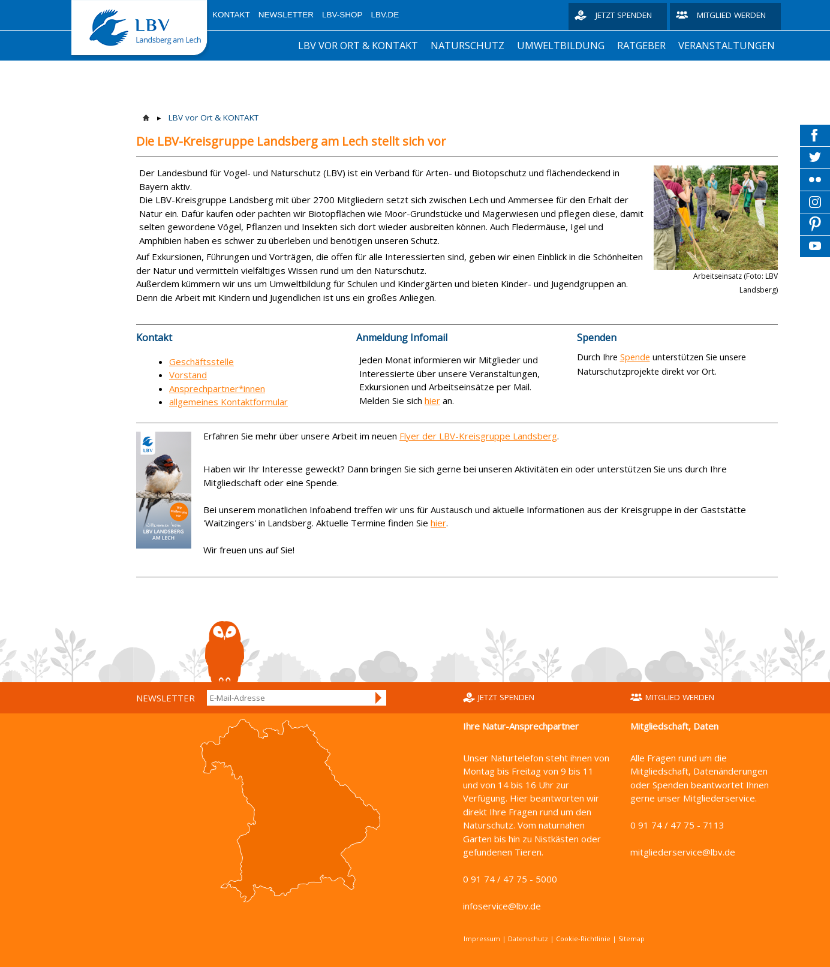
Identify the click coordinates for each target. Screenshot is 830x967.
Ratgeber (641, 45)
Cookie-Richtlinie (583, 938)
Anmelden (379, 698)
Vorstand (188, 375)
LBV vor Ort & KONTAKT (358, 45)
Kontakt (231, 14)
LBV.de (385, 14)
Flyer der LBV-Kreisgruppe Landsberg (478, 436)
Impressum (482, 938)
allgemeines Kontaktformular (228, 402)
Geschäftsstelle (201, 361)
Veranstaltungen (726, 45)
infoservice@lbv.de (502, 906)
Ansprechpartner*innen (217, 388)
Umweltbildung (561, 45)
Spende (635, 357)
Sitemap (631, 938)
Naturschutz (467, 45)
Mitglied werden (731, 15)
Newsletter (286, 14)
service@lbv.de (703, 852)
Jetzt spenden (624, 15)
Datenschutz (528, 938)
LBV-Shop (342, 14)
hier (432, 400)
